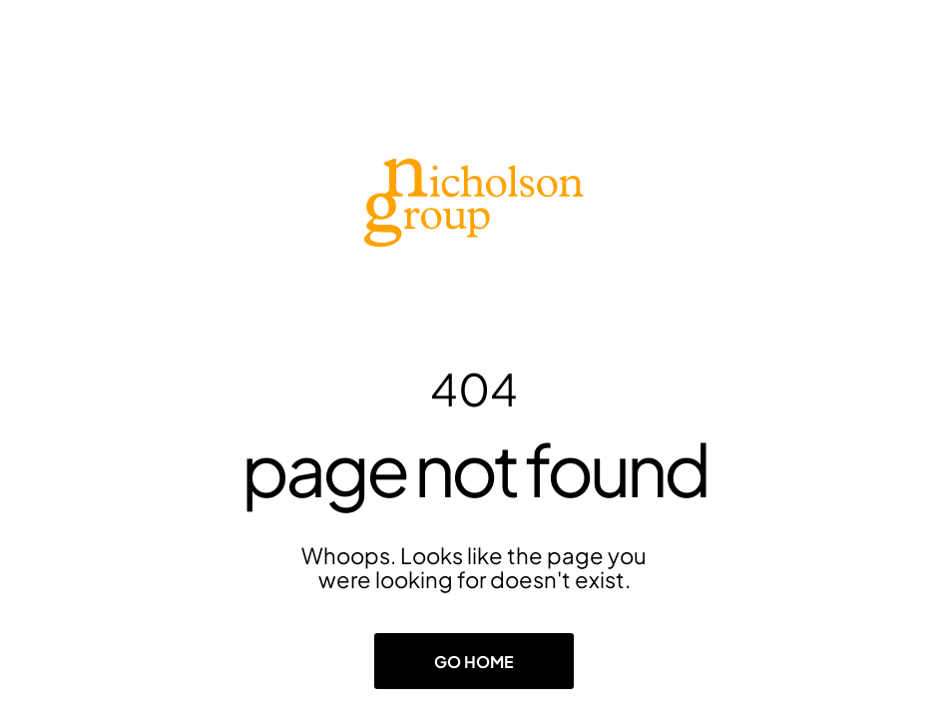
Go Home (474, 661)
